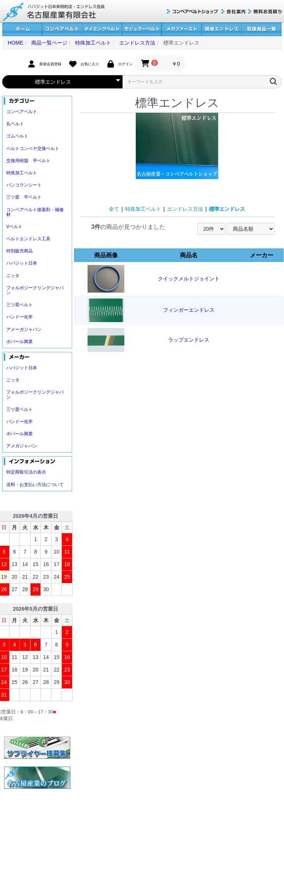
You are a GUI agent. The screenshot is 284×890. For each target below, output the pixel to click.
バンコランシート (24, 185)
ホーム (22, 29)
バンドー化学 (19, 317)
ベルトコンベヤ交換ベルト (32, 148)
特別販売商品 (19, 251)
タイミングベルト (102, 29)
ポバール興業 (19, 341)
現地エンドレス (221, 29)
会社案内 (233, 11)
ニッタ (12, 275)
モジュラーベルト (141, 29)
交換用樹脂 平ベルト (28, 160)
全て (114, 209)
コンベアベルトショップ (193, 11)
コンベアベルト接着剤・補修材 (35, 212)
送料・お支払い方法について (35, 484)
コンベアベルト (62, 29)
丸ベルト (15, 123)
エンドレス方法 (185, 209)
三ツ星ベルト (19, 304)
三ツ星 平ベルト (24, 197)
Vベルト (14, 226)
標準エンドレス (227, 209)
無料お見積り (265, 11)
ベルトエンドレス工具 (28, 238)
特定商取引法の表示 (26, 472)
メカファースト (181, 29)
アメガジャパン (21, 446)
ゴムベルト (17, 136)
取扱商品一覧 (261, 29)
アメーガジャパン (24, 329)
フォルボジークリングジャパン (35, 290)
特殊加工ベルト (21, 172)
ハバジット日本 (21, 263)
